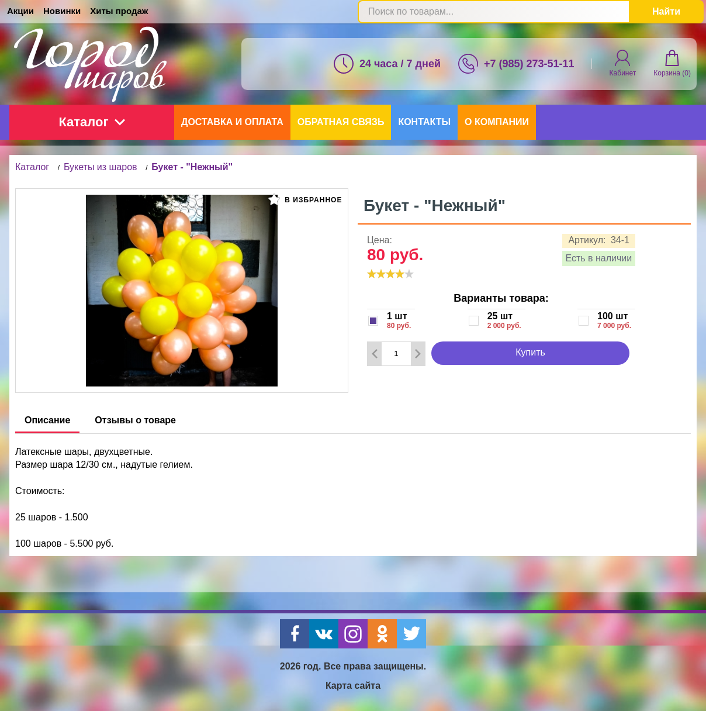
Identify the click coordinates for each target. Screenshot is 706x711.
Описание (47, 420)
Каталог (91, 122)
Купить (530, 352)
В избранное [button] (305, 199)
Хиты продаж (119, 11)
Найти (666, 11)
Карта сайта (353, 686)
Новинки (62, 11)
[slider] (390, 273)
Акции (20, 11)
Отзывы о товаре (135, 420)
